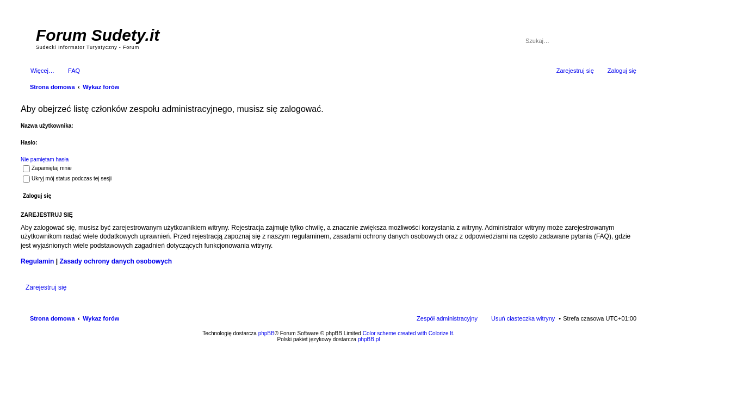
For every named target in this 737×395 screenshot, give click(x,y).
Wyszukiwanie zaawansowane (629, 40)
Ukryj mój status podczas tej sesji (67, 178)
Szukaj (613, 40)
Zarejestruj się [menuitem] (575, 70)
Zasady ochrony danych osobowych (115, 261)
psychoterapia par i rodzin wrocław (617, 353)
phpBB (266, 333)
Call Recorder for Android (515, 346)
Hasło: (29, 143)
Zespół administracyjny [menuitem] (447, 318)
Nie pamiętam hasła (45, 159)
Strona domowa (52, 318)
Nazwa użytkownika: (47, 126)
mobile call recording (627, 350)
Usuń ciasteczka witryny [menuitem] (523, 318)
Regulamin (37, 261)
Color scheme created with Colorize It (408, 333)
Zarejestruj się (46, 287)
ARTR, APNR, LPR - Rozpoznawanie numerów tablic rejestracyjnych (387, 346)
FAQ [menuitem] (74, 70)
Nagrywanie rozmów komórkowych (586, 350)
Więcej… (42, 70)
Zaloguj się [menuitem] (622, 70)
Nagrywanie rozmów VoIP (553, 346)
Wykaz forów (101, 318)
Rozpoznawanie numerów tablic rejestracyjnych (607, 346)
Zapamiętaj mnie (47, 168)
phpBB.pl (369, 339)
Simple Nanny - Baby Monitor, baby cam (467, 346)
